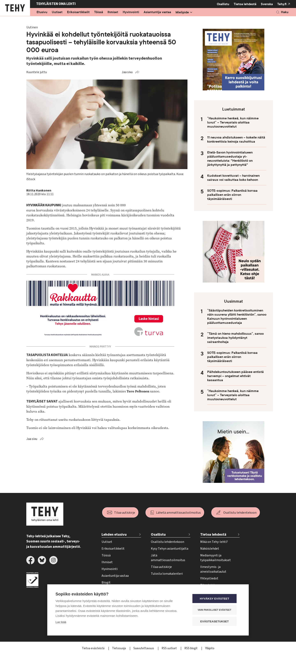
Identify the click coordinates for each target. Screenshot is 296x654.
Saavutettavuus (144, 648)
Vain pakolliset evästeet (215, 610)
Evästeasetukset (215, 621)
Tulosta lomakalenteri (167, 573)
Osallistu (223, 4)
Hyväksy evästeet (215, 598)
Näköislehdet (209, 548)
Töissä (98, 12)
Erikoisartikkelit (78, 12)
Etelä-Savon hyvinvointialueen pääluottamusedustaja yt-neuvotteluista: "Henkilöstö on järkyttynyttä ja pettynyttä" (230, 158)
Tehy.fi (282, 4)
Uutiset (57, 12)
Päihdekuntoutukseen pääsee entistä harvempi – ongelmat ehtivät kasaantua (235, 376)
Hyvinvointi (131, 12)
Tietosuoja (119, 648)
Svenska (267, 4)
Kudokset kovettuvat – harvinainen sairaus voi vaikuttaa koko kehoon (233, 178)
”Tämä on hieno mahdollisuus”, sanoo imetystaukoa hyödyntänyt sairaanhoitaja (235, 338)
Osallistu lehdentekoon (240, 512)
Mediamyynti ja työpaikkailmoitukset (215, 557)
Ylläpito (209, 648)
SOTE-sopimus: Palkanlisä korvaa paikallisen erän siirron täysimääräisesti (232, 195)
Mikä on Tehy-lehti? (214, 542)
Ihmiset (113, 12)
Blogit (106, 582)
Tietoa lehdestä (245, 4)
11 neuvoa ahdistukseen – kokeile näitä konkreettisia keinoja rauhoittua (236, 139)
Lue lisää (61, 622)
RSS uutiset (169, 648)
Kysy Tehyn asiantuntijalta (169, 548)
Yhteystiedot (209, 578)
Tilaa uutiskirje (124, 512)
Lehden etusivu (114, 534)
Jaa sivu (127, 72)
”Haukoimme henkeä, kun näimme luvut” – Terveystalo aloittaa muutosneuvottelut (233, 122)
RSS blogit (191, 648)
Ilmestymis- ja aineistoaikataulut (213, 569)
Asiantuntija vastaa (157, 12)
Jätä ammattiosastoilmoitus (168, 557)
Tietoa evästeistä (93, 648)
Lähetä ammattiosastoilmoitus (178, 512)
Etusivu (42, 12)
